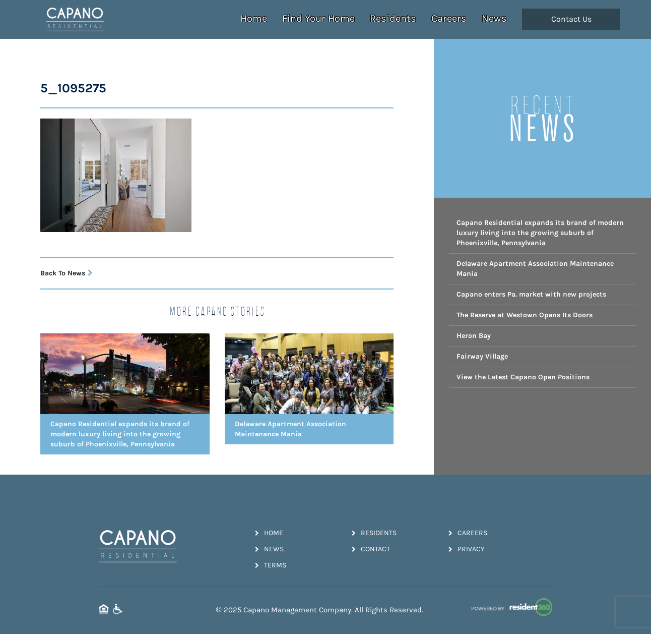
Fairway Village (482, 356)
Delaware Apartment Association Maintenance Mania (535, 268)
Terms (270, 565)
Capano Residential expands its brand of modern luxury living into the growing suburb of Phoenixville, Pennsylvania (540, 232)
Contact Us (571, 19)
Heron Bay (474, 335)
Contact (371, 549)
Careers (449, 18)
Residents (393, 18)
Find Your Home (318, 18)
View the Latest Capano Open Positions (523, 377)
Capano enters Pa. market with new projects (531, 294)
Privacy (466, 549)
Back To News (66, 273)
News (494, 18)
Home (253, 18)
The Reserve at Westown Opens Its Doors (525, 315)
